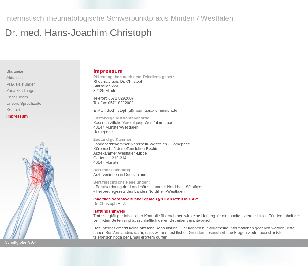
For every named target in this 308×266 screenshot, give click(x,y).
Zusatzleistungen (21, 90)
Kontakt (13, 109)
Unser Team (17, 97)
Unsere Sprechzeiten (24, 103)
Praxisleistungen (20, 84)
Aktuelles (14, 77)
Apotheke (154, 265)
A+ (33, 242)
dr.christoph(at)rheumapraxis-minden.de (142, 110)
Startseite (14, 71)
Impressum (17, 116)
